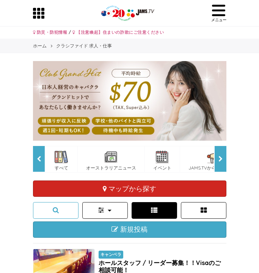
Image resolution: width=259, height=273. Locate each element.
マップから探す (129, 188)
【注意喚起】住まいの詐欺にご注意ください (118, 32)
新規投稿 (129, 229)
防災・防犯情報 (50, 32)
